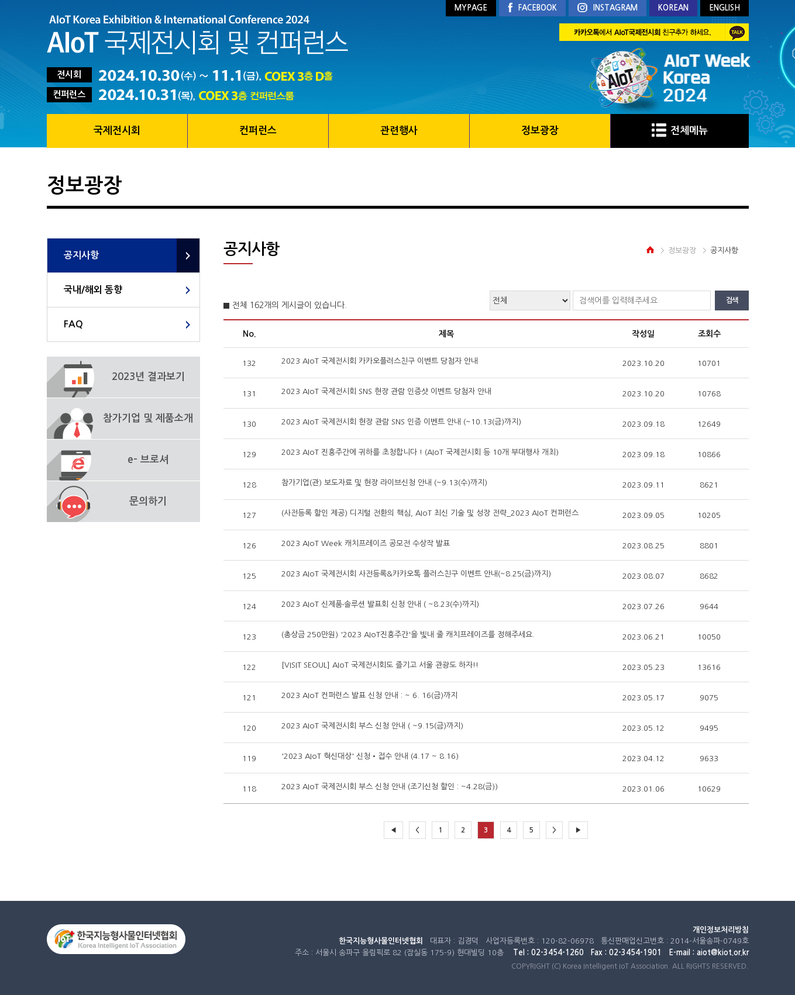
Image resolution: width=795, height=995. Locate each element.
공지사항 (81, 255)
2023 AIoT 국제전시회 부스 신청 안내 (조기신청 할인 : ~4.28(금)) (389, 786)
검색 (732, 300)
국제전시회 (117, 131)
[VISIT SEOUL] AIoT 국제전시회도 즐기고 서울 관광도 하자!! (380, 665)
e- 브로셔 (148, 460)
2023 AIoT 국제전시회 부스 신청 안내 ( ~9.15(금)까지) (372, 726)
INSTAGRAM (607, 8)
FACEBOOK (532, 8)
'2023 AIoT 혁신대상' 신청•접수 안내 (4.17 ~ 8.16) (370, 756)
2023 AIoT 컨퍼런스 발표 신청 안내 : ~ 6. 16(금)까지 (369, 695)
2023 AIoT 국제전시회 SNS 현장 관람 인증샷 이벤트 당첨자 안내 (386, 391)
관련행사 (399, 131)
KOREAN (673, 8)
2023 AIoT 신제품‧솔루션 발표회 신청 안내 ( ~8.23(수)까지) (380, 604)
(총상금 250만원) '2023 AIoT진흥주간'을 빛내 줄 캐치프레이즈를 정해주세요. (408, 634)
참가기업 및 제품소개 (148, 418)
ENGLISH (724, 8)
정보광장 (540, 131)
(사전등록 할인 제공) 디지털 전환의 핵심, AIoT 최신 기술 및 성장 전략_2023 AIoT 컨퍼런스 (430, 513)
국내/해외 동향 (93, 289)
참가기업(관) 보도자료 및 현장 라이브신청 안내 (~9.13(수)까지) (384, 482)
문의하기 (148, 501)
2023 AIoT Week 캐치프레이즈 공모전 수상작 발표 (365, 543)
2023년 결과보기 (148, 377)
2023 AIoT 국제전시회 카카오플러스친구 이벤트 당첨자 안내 (379, 361)
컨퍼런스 (258, 131)
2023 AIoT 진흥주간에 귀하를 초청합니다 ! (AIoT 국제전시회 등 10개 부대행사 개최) (420, 452)
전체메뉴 (680, 130)
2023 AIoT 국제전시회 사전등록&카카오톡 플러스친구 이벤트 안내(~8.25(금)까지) (416, 574)
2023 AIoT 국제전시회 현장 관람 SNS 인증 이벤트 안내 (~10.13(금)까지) (401, 422)
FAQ (73, 324)
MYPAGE (471, 8)
